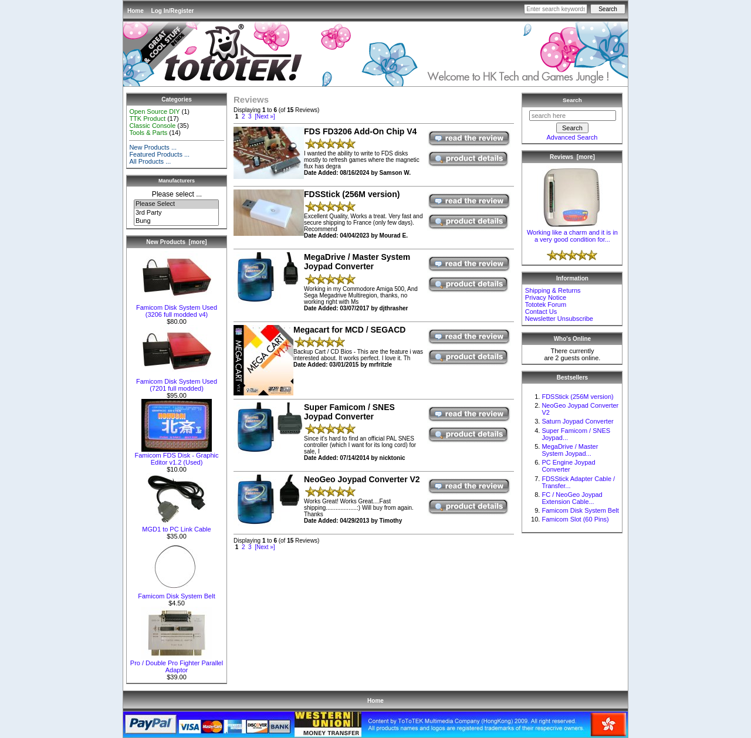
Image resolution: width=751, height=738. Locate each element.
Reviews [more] (572, 157)
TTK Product (147, 118)
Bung (176, 221)
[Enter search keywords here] (555, 9)
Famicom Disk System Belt (176, 593)
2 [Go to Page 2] (243, 116)
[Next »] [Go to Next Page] (265, 116)
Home (135, 11)
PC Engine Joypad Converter (568, 466)
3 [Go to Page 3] (250, 116)
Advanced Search (571, 137)
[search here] (572, 115)
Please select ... (177, 194)
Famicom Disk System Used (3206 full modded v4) (176, 308)
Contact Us (541, 311)
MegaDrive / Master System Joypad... (570, 450)
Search (572, 100)
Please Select (176, 204)
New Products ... (153, 147)
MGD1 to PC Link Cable (176, 526)
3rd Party (176, 213)
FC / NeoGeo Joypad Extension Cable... (572, 498)
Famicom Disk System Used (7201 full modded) (176, 382)
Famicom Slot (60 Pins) (575, 519)
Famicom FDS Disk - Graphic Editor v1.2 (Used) (176, 456)
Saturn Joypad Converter (577, 421)
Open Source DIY (154, 111)
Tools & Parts (148, 132)
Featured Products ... (159, 154)
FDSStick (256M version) (577, 396)
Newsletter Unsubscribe (559, 318)
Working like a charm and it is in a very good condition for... (572, 233)
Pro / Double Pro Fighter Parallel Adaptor (176, 663)
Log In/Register (172, 11)
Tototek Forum (545, 304)
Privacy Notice (545, 297)
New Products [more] (176, 242)
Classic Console (152, 125)
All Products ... (150, 161)
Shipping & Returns (553, 290)
